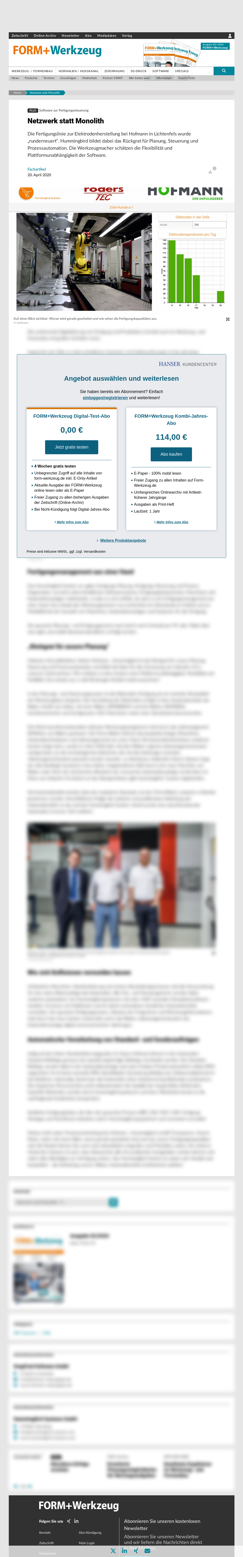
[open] (210, 175)
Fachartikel (37, 172)
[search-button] (224, 71)
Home (17, 92)
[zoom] (228, 322)
